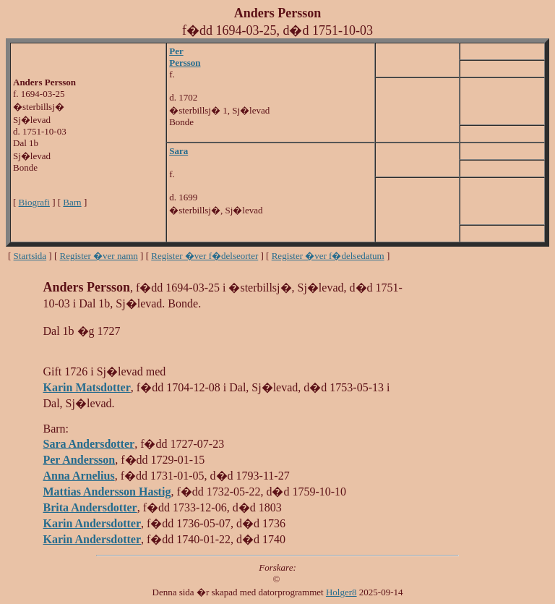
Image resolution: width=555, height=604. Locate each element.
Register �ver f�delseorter (204, 255)
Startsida (30, 255)
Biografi (34, 202)
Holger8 (341, 592)
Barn (72, 202)
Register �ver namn (99, 255)
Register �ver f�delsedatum (328, 255)
